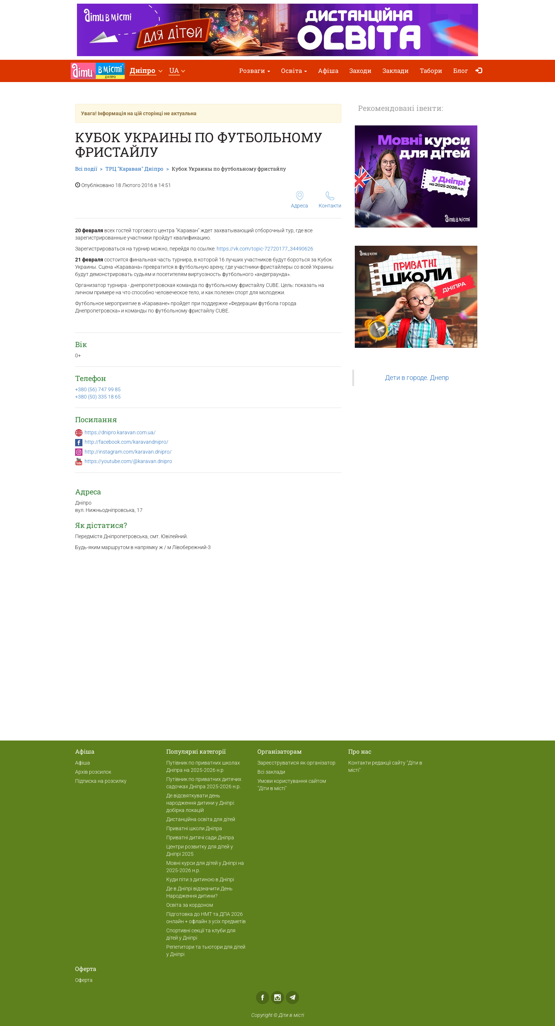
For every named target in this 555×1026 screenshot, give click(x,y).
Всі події (86, 168)
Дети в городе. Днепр (417, 377)
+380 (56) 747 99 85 (98, 389)
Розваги (254, 70)
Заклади (396, 70)
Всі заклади (271, 772)
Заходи (360, 70)
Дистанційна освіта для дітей (200, 819)
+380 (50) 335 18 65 (98, 397)
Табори (431, 70)
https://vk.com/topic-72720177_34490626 (265, 249)
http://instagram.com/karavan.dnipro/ (128, 452)
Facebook (262, 997)
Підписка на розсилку (101, 781)
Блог (460, 70)
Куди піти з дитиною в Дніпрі (200, 879)
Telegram (292, 997)
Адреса (299, 200)
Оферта (84, 980)
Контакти (330, 200)
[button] (146, 70)
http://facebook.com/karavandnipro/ (126, 442)
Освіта (294, 70)
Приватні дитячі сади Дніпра (200, 837)
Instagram (277, 997)
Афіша (328, 70)
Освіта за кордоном (189, 905)
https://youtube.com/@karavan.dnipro (128, 461)
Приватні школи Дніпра (194, 828)
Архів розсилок (93, 772)
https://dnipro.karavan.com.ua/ (120, 432)
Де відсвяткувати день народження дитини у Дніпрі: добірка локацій (200, 803)
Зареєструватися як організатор (296, 763)
